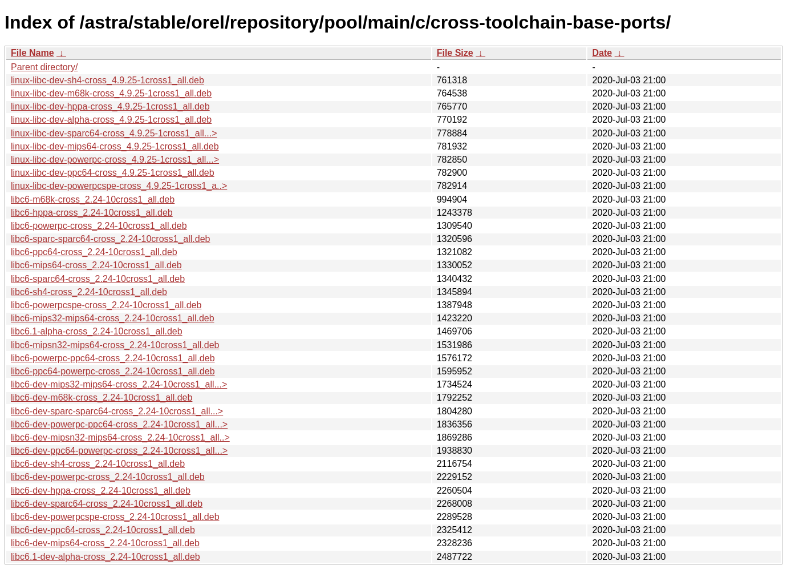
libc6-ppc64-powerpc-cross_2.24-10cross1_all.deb (113, 371)
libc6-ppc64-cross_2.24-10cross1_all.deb (94, 252)
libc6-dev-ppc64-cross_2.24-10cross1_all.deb (103, 530)
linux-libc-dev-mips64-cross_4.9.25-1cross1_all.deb (115, 146)
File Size (455, 53)
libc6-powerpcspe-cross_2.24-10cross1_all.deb (106, 305)
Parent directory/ (44, 67)
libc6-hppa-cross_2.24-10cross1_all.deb (92, 212)
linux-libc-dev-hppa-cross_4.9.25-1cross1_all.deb (110, 106)
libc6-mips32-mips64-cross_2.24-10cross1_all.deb (112, 318)
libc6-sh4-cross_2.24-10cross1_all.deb (89, 292)
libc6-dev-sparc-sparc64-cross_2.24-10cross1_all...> (117, 411)
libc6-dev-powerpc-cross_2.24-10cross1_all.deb (108, 477)
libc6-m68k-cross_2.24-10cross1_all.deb (93, 199)
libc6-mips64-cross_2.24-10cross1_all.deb (96, 265)
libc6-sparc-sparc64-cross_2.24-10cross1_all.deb (110, 239)
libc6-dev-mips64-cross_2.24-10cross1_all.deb (105, 543)
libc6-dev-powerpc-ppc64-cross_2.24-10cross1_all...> (119, 424)
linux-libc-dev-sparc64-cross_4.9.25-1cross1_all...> (114, 133)
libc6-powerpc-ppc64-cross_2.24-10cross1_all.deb (113, 358)
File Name (32, 53)
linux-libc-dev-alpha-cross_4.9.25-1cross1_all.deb (111, 119)
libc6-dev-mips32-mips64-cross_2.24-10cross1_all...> (119, 384)
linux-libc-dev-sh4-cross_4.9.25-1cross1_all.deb (107, 80)
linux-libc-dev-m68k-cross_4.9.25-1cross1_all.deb (111, 93)
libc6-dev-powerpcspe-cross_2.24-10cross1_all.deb (115, 517)
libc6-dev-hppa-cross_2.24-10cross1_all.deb (100, 490)
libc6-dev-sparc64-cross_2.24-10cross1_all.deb (106, 504)
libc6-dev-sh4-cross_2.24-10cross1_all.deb (98, 464)
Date (602, 53)
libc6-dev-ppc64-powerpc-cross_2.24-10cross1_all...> (119, 450)
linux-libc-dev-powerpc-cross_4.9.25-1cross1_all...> (115, 159)
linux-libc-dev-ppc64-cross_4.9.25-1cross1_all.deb (112, 172)
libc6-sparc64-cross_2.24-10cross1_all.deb (98, 279)
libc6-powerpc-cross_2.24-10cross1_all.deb (99, 226)
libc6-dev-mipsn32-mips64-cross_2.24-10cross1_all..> (120, 437)
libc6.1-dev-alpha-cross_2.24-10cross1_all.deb (105, 557)
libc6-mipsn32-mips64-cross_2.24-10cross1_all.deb (115, 345)
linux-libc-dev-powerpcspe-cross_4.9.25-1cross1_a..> (119, 186)
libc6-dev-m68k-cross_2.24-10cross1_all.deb (101, 397)
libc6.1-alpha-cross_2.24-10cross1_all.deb (96, 331)
